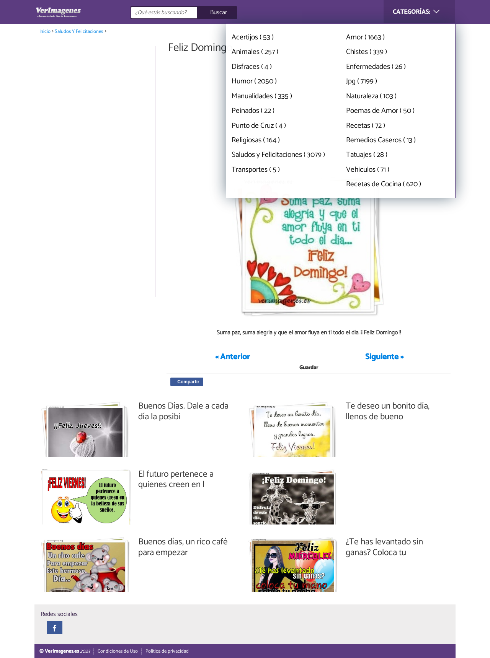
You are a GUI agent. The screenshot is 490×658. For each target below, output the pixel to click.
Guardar (308, 367)
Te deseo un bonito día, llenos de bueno (388, 411)
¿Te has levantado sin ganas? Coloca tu (384, 547)
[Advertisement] (309, 114)
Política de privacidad (167, 651)
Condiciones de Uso (118, 651)
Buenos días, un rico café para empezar (183, 547)
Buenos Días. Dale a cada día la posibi (183, 411)
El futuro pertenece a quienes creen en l (176, 479)
